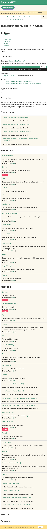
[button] (44, 2)
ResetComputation (8, 421)
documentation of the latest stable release (12, 13)
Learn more (32, 527)
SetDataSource (6, 442)
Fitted (3, 195)
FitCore (4, 354)
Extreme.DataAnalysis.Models (18, 61)
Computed (5, 167)
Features (4, 187)
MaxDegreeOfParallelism (10, 213)
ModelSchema (6, 224)
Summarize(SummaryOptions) (11, 463)
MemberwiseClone (8, 412)
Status (4, 254)
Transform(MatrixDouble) (10, 483)
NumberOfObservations (9, 234)
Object (6, 75)
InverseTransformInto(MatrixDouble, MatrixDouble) (19, 398)
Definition (6, 35)
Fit (3, 335)
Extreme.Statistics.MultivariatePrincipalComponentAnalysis (22, 83)
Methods (6, 43)
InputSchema (6, 204)
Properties (7, 41)
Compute (5, 292)
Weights (4, 275)
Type (9, 378)
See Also (6, 45)
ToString (4, 474)
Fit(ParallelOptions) (8, 345)
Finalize (4, 324)
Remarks (6, 37)
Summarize (6, 451)
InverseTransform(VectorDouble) (13, 391)
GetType (4, 374)
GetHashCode (6, 365)
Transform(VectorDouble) (10, 490)
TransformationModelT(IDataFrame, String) (16, 124)
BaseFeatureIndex (7, 155)
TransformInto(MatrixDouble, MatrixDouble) (17, 497)
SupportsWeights (7, 266)
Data (3, 178)
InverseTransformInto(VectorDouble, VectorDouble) (19, 405)
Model (12, 75)
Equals (4, 315)
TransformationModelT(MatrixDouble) (15, 117)
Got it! (40, 527)
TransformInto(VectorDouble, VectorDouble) (17, 505)
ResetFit (4, 433)
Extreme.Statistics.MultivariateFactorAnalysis (18, 81)
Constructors (8, 39)
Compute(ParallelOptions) (10, 303)
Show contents (8, 8)
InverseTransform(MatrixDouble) (13, 384)
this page (40, 12)
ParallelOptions (6, 243)
